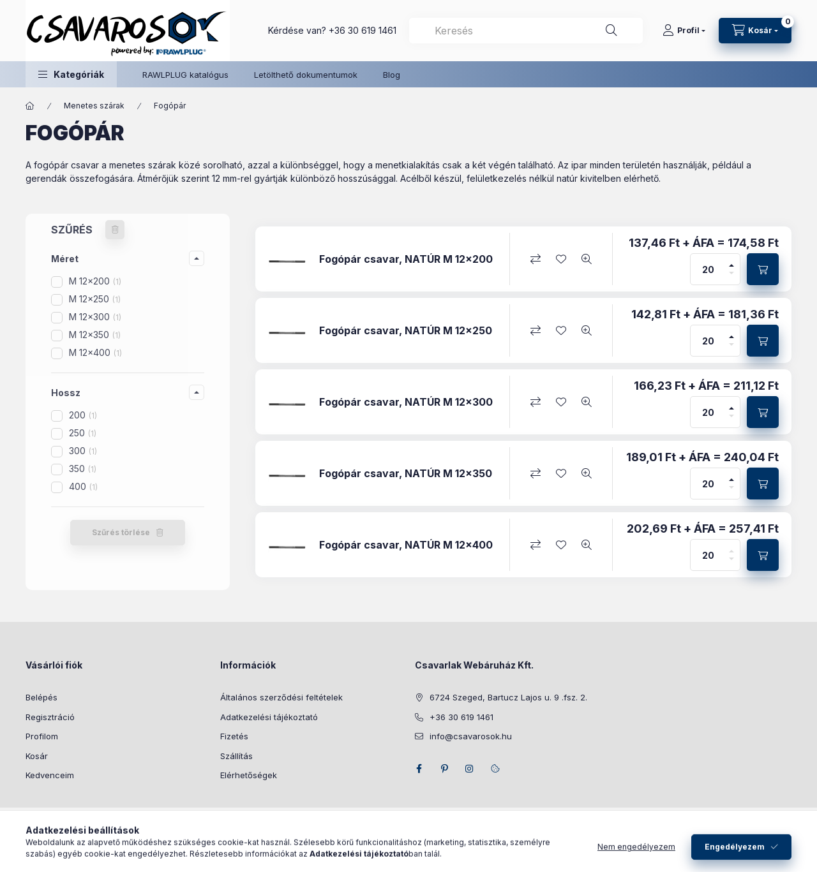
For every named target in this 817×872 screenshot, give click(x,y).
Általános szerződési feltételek (281, 697)
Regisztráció (50, 717)
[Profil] (684, 30)
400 (83, 486)
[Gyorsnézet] (586, 259)
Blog (391, 75)
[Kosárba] (763, 269)
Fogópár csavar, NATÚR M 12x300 (406, 402)
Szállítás (236, 756)
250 (82, 432)
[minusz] (731, 277)
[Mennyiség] (708, 269)
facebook (418, 768)
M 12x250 (95, 298)
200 (83, 415)
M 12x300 (95, 316)
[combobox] (526, 30)
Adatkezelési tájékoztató (269, 717)
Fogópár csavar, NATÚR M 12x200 (406, 259)
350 (82, 468)
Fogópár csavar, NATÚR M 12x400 (406, 545)
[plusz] (731, 261)
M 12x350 (95, 334)
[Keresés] (611, 30)
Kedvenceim (50, 775)
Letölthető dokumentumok (305, 75)
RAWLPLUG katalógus (185, 75)
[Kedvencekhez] (561, 259)
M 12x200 (95, 281)
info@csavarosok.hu (471, 736)
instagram (470, 768)
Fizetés (234, 736)
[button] (71, 74)
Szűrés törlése (121, 532)
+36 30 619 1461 (362, 30)
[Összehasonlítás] (535, 259)
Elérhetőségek (248, 775)
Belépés (41, 697)
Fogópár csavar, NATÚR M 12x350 (405, 474)
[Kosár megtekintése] (755, 30)
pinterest (444, 768)
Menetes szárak (94, 105)
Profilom (42, 736)
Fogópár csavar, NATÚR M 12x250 (405, 331)
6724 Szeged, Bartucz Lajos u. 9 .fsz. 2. (508, 697)
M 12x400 (95, 352)
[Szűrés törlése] (114, 229)
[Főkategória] (30, 106)
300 (83, 450)
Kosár (37, 756)
